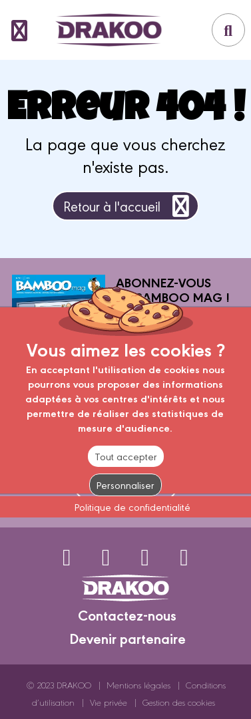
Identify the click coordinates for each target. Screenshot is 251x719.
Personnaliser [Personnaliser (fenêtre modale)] (125, 485)
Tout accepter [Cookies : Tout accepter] (126, 456)
